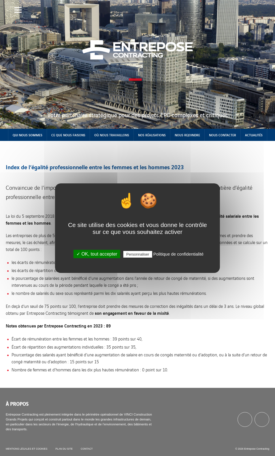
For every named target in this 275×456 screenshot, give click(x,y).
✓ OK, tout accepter (96, 254)
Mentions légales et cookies (26, 448)
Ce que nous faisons (68, 135)
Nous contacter (222, 135)
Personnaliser (137, 254)
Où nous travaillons (111, 135)
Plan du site (64, 448)
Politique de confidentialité (178, 254)
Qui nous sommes (27, 135)
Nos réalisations (152, 135)
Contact (87, 448)
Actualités (254, 135)
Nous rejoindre (187, 135)
